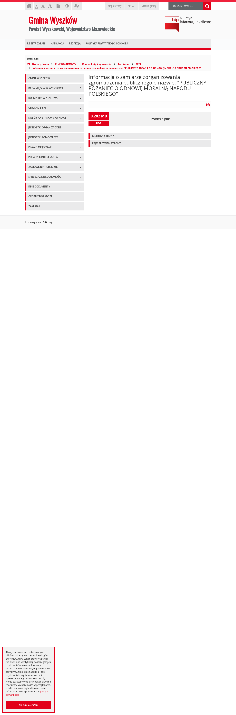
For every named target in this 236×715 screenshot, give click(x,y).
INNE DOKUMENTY (65, 64)
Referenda (33, 391)
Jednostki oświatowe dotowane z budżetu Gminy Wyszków (50, 635)
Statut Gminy (35, 347)
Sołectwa (33, 315)
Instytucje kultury (37, 283)
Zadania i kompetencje (40, 150)
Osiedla (32, 322)
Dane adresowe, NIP (39, 196)
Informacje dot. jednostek (42, 329)
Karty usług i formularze (41, 423)
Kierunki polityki (36, 548)
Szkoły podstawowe (39, 268)
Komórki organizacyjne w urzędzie (46, 219)
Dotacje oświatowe (38, 611)
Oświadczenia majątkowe (42, 563)
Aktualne (33, 455)
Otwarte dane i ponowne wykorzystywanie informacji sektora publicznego (50, 602)
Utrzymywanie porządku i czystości (46, 376)
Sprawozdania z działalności (43, 164)
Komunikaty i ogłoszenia (96, 64)
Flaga (31, 101)
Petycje (32, 593)
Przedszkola (34, 275)
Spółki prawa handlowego (42, 290)
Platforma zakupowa (39, 492)
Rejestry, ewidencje (38, 534)
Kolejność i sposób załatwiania (44, 415)
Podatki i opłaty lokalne (40, 369)
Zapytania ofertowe (38, 484)
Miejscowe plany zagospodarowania (47, 354)
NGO (31, 585)
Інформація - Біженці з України (45, 643)
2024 (138, 64)
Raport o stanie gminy (40, 179)
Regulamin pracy (37, 226)
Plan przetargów (37, 477)
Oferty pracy (34, 243)
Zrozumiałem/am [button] (29, 704)
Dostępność (34, 115)
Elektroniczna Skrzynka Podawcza (46, 430)
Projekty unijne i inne (39, 541)
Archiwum (123, 64)
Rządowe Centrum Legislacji (43, 438)
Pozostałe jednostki (38, 297)
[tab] (149, 136)
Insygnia (32, 108)
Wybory (32, 383)
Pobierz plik (160, 119)
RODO (31, 625)
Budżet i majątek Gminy (41, 361)
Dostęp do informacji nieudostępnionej (49, 570)
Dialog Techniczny (38, 470)
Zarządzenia (34, 157)
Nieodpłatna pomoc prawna (43, 618)
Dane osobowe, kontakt (41, 142)
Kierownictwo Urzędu (39, 211)
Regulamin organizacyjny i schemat (47, 204)
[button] (149, 136)
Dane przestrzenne (38, 398)
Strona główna (38, 64)
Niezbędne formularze (40, 251)
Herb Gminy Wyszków (39, 93)
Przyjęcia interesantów (40, 172)
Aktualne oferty (36, 509)
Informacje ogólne (38, 86)
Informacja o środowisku (41, 556)
